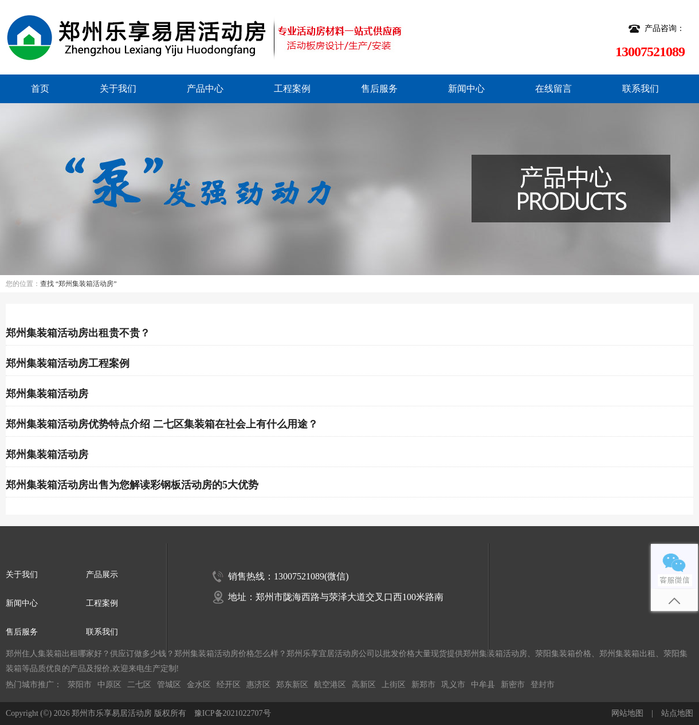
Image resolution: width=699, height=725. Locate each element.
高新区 (364, 684)
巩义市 (453, 684)
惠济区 (258, 684)
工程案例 (292, 88)
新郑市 (423, 684)
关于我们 (118, 88)
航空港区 (330, 684)
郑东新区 (292, 684)
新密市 (513, 684)
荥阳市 (80, 684)
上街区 (394, 684)
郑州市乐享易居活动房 (112, 713)
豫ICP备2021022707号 (232, 713)
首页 (40, 88)
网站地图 (627, 713)
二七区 (139, 684)
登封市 (543, 684)
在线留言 (553, 88)
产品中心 (205, 88)
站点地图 (677, 713)
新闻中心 (466, 88)
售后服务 (379, 88)
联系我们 (640, 88)
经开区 (229, 684)
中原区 (109, 684)
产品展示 (102, 574)
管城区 (169, 684)
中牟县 (483, 684)
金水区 (199, 684)
